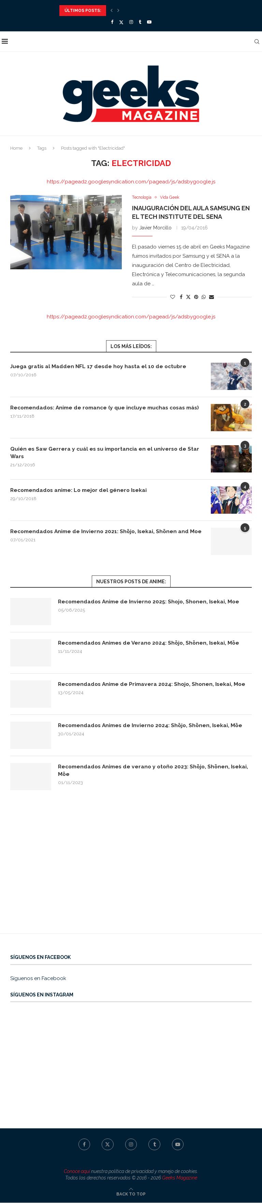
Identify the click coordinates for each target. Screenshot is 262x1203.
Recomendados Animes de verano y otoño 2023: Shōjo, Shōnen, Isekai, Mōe (147, 771)
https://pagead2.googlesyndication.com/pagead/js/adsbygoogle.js (131, 182)
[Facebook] (112, 22)
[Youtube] (149, 22)
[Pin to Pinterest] (196, 297)
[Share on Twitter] (188, 297)
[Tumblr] (140, 22)
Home (16, 148)
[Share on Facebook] (181, 297)
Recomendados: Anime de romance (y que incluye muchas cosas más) (101, 412)
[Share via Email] (211, 297)
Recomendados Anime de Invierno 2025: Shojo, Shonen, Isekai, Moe (151, 602)
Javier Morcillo (155, 228)
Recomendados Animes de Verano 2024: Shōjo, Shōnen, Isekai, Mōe (151, 643)
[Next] (118, 10)
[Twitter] (121, 22)
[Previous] (111, 10)
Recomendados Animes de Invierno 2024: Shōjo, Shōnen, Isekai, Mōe (153, 726)
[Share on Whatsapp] (204, 297)
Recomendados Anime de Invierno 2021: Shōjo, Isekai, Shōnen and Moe (102, 535)
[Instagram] (131, 22)
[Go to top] (131, 1194)
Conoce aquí (77, 1171)
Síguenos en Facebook (38, 979)
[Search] (258, 41)
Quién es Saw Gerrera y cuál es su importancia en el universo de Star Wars (106, 453)
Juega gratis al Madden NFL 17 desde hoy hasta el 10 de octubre (100, 366)
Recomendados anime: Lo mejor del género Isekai (81, 490)
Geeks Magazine (179, 1178)
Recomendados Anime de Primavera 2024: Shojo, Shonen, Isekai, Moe (154, 684)
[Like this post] (172, 297)
